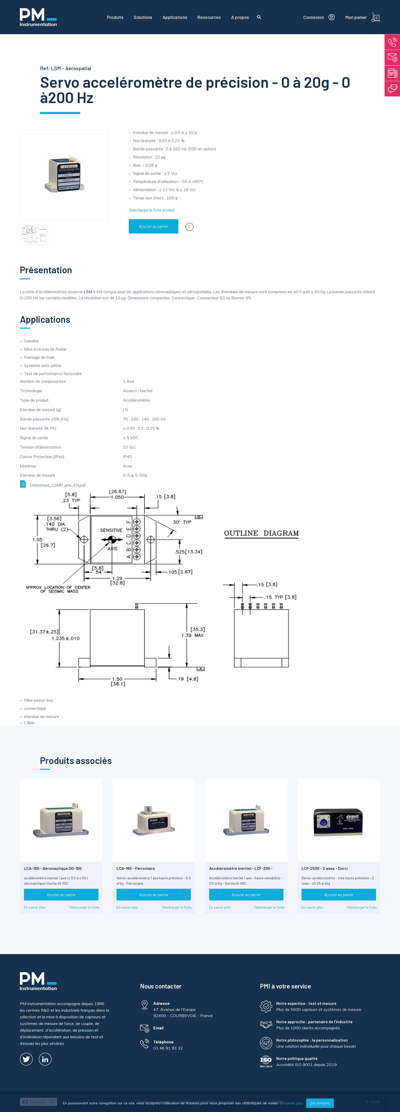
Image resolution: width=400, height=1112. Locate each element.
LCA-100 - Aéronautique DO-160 (53, 868)
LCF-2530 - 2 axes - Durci (325, 868)
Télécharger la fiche (84, 907)
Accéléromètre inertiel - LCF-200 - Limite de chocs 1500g (241, 870)
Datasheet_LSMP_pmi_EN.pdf (53, 484)
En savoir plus (34, 907)
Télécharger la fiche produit (152, 209)
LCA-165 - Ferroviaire (136, 868)
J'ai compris (320, 1103)
